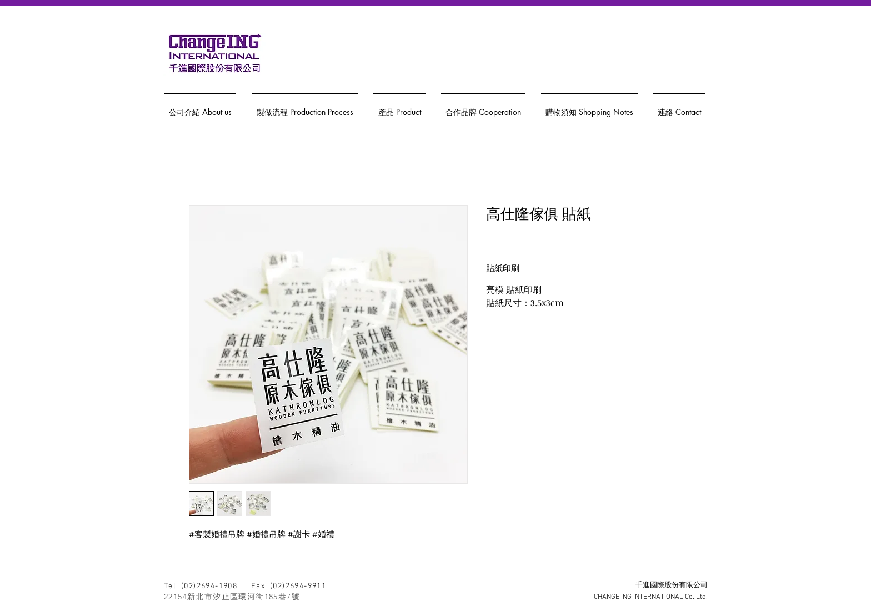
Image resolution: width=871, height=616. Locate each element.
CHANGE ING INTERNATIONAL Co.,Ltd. (651, 597)
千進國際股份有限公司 (671, 585)
